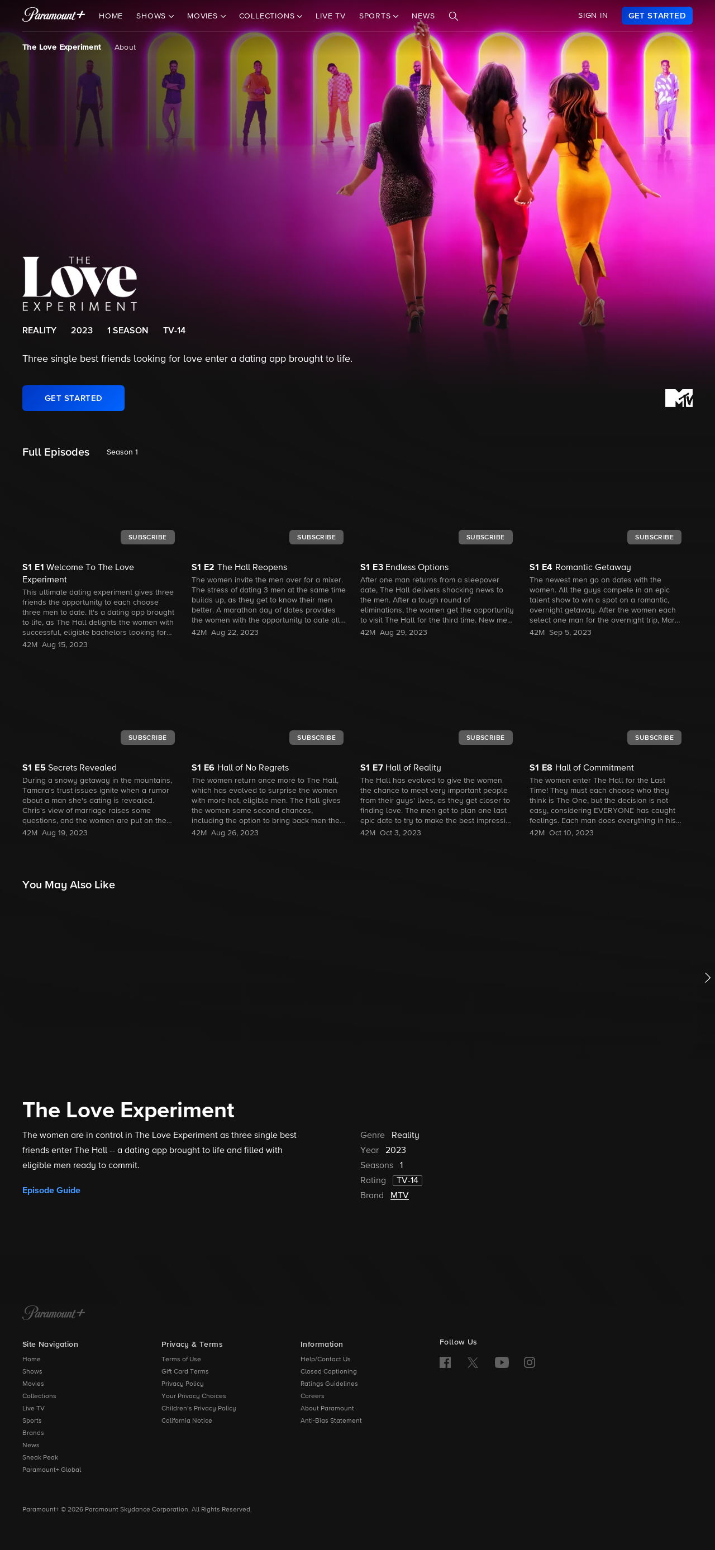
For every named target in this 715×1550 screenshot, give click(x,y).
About (125, 47)
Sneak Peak (40, 1458)
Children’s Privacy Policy (198, 1408)
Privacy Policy (182, 1384)
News (423, 16)
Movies (33, 1384)
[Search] (454, 16)
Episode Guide (51, 1190)
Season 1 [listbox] (122, 452)
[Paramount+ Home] (53, 1313)
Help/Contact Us (326, 1359)
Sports (32, 1421)
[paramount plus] (53, 15)
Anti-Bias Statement (331, 1421)
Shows (32, 1372)
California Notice (186, 1421)
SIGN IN (593, 16)
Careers (313, 1396)
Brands (33, 1433)
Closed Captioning (329, 1372)
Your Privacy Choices (193, 1396)
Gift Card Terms (185, 1372)
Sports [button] (376, 16)
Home (111, 16)
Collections (39, 1396)
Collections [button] (268, 16)
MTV (399, 1196)
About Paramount (327, 1408)
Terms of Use (181, 1359)
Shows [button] (152, 16)
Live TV (331, 16)
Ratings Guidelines (329, 1384)
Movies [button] (204, 16)
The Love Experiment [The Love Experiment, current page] (61, 47)
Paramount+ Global (51, 1470)
